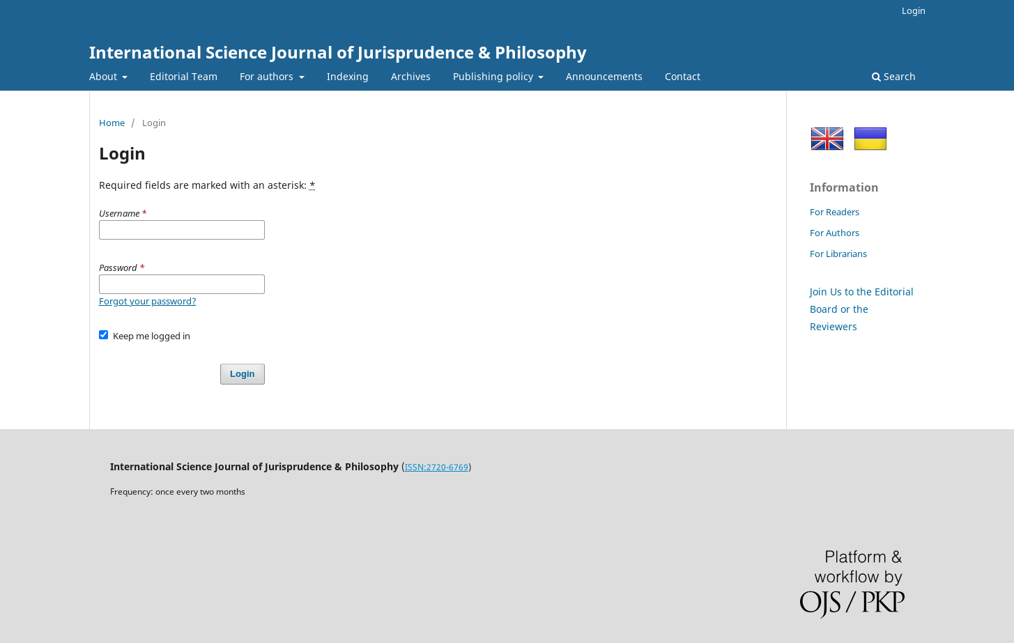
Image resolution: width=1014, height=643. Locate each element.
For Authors (834, 232)
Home (112, 122)
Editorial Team (183, 76)
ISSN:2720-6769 (436, 467)
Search (894, 76)
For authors (268, 76)
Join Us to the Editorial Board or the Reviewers (862, 309)
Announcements (604, 76)
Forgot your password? (148, 301)
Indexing (348, 76)
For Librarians (838, 253)
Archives (411, 76)
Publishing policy (494, 76)
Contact (682, 76)
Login (913, 10)
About (104, 76)
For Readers (834, 212)
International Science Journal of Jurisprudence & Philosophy (338, 51)
